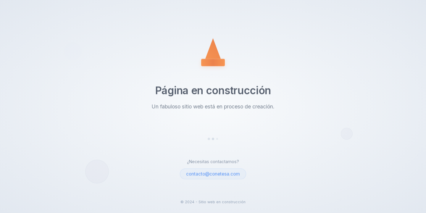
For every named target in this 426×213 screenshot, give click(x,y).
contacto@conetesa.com (213, 174)
